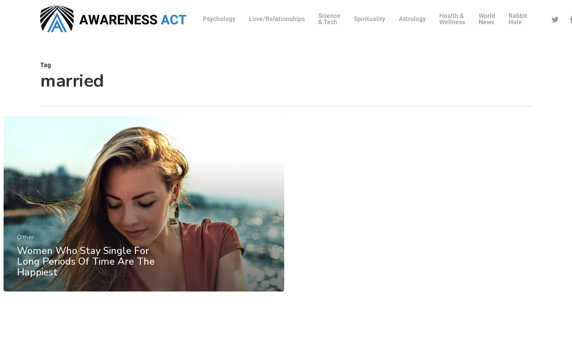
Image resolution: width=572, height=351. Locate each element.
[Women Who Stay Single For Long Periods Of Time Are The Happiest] (143, 217)
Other (25, 250)
